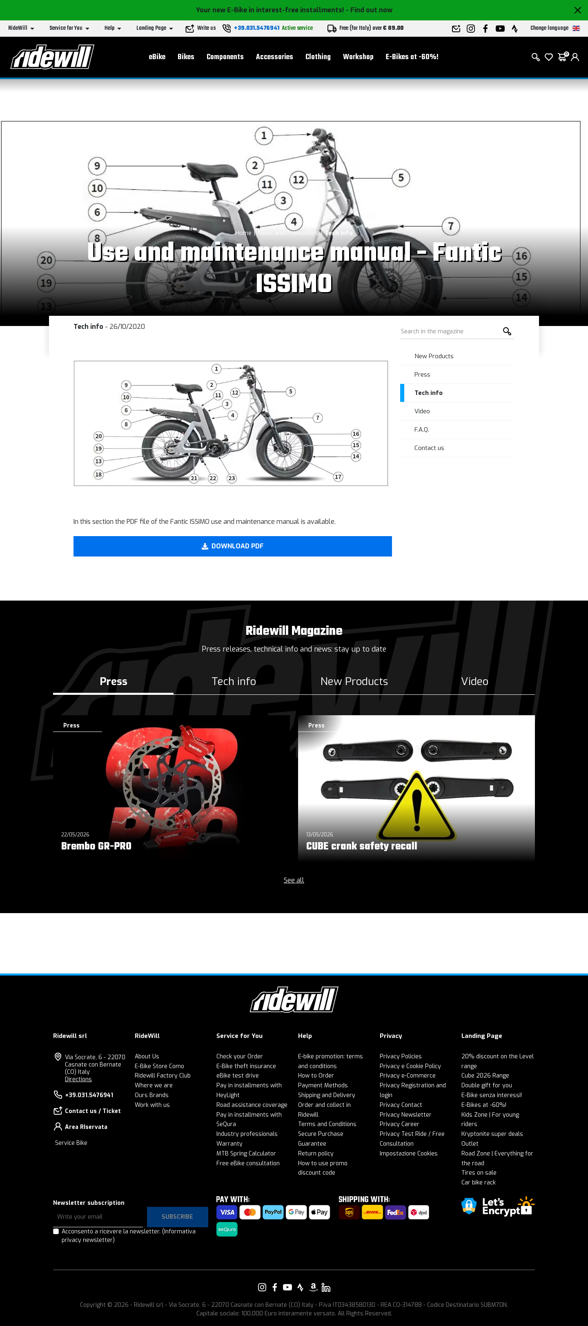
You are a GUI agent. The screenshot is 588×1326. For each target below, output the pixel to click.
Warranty (229, 1144)
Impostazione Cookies (409, 1153)
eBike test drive (237, 1076)
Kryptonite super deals (492, 1134)
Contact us (429, 448)
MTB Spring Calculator (246, 1153)
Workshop (358, 57)
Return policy (316, 1153)
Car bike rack (478, 1182)
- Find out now (369, 10)
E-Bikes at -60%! (412, 57)
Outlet (470, 1144)
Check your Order (239, 1056)
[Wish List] (549, 57)
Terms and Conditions (327, 1124)
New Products (434, 356)
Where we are (154, 1085)
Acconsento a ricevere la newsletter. (129, 1236)
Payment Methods (323, 1085)
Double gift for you (486, 1085)
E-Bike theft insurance (246, 1066)
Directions (78, 1079)
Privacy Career (399, 1124)
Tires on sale (479, 1173)
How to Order (316, 1076)
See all (294, 880)
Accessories (274, 57)
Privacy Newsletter (406, 1115)
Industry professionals (247, 1134)
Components (225, 57)
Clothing (318, 57)
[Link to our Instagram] (262, 1287)
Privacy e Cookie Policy (410, 1066)
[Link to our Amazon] (313, 1287)
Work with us (152, 1105)
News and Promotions (288, 233)
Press (422, 374)
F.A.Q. (421, 430)
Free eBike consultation (248, 1163)
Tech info (339, 233)
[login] (575, 57)
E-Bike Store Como (159, 1066)
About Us (147, 1056)
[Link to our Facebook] (275, 1287)
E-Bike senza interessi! (491, 1095)
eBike (157, 57)
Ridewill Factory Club (163, 1076)
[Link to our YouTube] (287, 1287)
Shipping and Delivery (326, 1095)
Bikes (186, 57)
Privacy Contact (401, 1105)
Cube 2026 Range (485, 1076)
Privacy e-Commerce (408, 1076)
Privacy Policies (401, 1056)
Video (422, 411)
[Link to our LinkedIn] (326, 1287)
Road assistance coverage (251, 1105)
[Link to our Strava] (300, 1287)
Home (243, 233)
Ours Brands (152, 1095)
